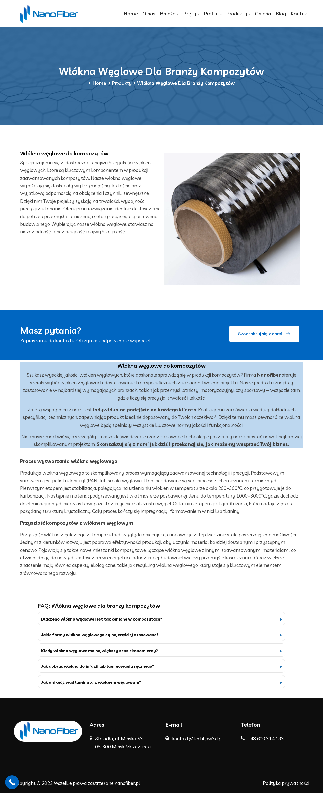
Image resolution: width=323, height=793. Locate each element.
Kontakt (300, 13)
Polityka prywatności (286, 783)
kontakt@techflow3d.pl (197, 739)
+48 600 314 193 (266, 739)
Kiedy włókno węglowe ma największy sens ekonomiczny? (99, 650)
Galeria (263, 13)
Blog (281, 13)
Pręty (189, 13)
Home (131, 13)
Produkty (236, 13)
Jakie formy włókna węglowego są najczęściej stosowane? (99, 634)
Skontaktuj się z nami (264, 334)
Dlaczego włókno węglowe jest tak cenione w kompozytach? (101, 619)
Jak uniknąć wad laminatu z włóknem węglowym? (91, 682)
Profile (211, 13)
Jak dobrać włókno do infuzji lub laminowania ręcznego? (97, 666)
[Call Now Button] (12, 782)
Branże (167, 13)
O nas (148, 13)
